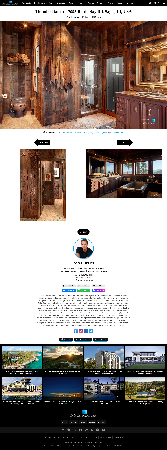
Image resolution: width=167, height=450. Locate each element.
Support (95, 442)
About (64, 422)
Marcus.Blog (118, 438)
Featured (80, 3)
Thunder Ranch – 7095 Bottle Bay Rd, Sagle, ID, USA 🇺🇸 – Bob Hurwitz (90, 132)
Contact (92, 422)
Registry (101, 422)
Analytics (73, 422)
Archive (83, 422)
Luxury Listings (82, 339)
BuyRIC (57, 438)
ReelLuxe (93, 438)
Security (89, 442)
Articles (91, 3)
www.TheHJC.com (85, 280)
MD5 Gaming (105, 438)
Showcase (61, 3)
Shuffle (98, 17)
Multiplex (77, 442)
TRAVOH (83, 438)
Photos (110, 3)
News (51, 3)
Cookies (66, 442)
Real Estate (26, 3)
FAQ (71, 442)
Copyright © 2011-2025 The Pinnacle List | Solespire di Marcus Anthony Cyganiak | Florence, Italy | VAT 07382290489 (83, 446)
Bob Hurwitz (74, 17)
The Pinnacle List (69, 438)
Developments (40, 3)
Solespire (47, 438)
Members (129, 3)
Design (71, 3)
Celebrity (100, 3)
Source (88, 17)
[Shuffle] (155, 3)
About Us (66, 339)
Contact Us (100, 339)
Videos (119, 3)
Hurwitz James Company (74, 271)
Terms (101, 442)
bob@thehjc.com (85, 278)
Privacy (83, 442)
